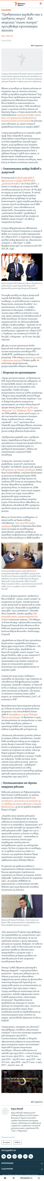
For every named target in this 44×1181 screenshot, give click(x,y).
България (6, 10)
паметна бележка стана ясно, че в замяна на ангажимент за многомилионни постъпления (21, 118)
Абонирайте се (26, 1178)
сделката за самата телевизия (20, 470)
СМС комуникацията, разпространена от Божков (19, 617)
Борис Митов (7, 36)
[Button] (37, 45)
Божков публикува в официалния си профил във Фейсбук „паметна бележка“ (18, 181)
